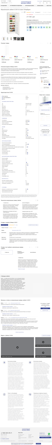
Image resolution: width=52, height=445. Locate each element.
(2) (11, 57)
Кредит (19, 436)
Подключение (20, 435)
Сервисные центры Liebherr (22, 437)
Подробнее (45, 126)
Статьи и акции (39, 1)
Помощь (30, 435)
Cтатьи (19, 438)
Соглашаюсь (38, 443)
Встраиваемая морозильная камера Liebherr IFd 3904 (19, 317)
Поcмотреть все (45, 310)
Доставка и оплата (21, 434)
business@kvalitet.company (44, 435)
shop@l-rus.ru (42, 433)
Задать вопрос (45, 308)
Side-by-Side (49, 5)
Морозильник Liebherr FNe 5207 (15, 310)
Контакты (30, 437)
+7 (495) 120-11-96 (45, 132)
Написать (45, 135)
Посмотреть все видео (46, 335)
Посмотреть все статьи (45, 108)
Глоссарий (30, 434)
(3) (24, 57)
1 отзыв (32, 12)
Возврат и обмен (31, 436)
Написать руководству (45, 437)
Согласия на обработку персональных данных (26, 444)
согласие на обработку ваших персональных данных (17, 443)
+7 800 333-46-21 (4, 2)
